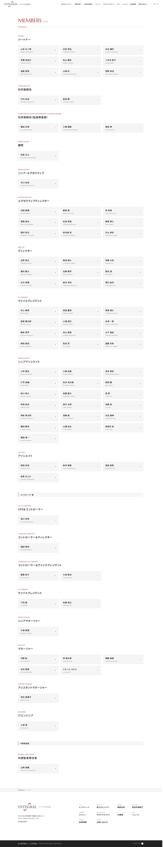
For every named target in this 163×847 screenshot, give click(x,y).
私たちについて (103, 806)
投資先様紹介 (88, 4)
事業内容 (121, 806)
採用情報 (133, 4)
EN (158, 4)
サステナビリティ (109, 4)
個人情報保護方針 (23, 843)
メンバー (98, 4)
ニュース (125, 4)
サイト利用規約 (33, 843)
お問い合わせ (143, 4)
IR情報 (121, 814)
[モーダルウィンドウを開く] (38, 50)
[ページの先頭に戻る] (138, 844)
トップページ (84, 806)
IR (118, 4)
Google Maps (22, 821)
